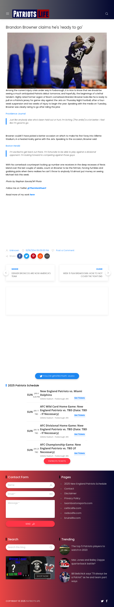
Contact (69, 488)
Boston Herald (13, 145)
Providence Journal (16, 113)
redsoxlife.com (72, 513)
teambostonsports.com (78, 503)
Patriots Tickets (57, 461)
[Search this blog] (30, 547)
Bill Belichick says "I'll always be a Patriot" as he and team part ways (89, 577)
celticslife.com (72, 508)
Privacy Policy (72, 498)
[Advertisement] (57, 223)
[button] (19, 256)
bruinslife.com (72, 518)
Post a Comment (65, 250)
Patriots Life (33, 601)
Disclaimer (70, 493)
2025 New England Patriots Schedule (85, 483)
